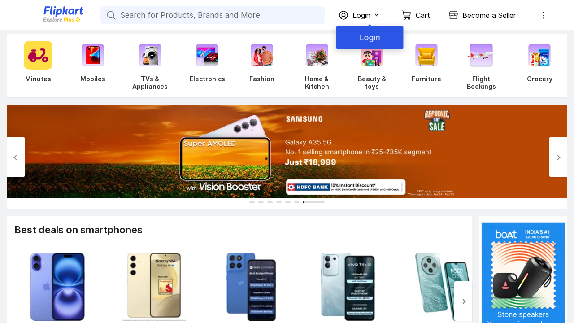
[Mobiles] (92, 65)
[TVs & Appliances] (150, 65)
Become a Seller (489, 15)
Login (367, 37)
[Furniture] (426, 65)
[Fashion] (262, 65)
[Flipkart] (48, 21)
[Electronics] (207, 65)
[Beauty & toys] (371, 65)
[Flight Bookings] (481, 65)
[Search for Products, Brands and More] (110, 15)
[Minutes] (36, 65)
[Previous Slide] (16, 157)
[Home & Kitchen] (316, 65)
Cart (423, 15)
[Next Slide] (558, 157)
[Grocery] (538, 65)
